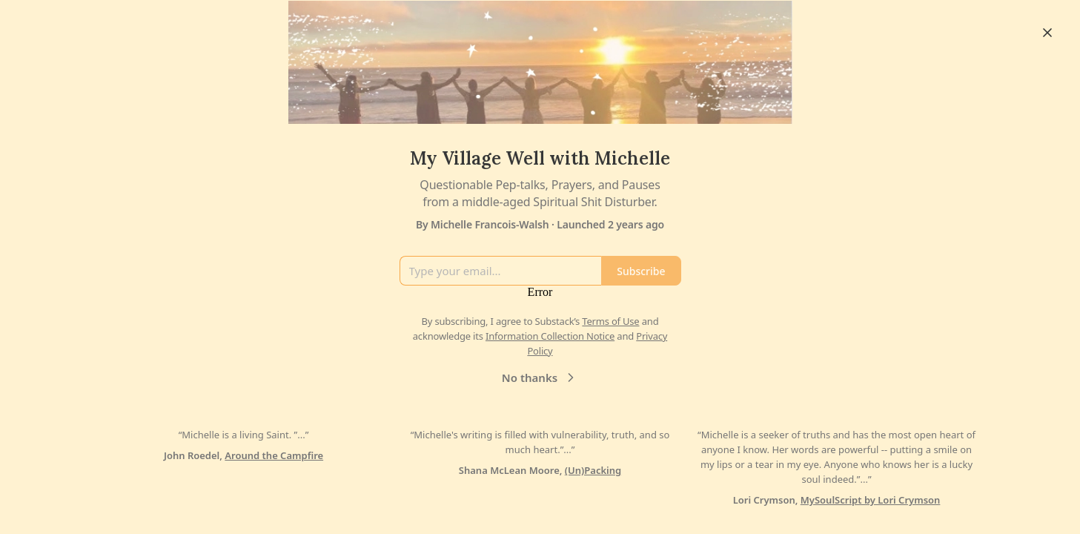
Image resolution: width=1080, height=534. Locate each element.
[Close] (1047, 32)
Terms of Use (610, 321)
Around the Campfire (274, 455)
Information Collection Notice (550, 336)
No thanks (540, 377)
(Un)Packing (593, 470)
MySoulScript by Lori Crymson (871, 500)
